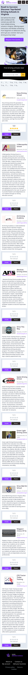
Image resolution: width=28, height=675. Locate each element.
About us (9, 662)
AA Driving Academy (21, 217)
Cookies (14, 669)
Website (16, 134)
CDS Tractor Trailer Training (21, 577)
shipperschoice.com (22, 537)
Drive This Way (20, 328)
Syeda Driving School (22, 378)
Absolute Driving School (22, 271)
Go (23, 75)
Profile (6, 134)
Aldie (4, 85)
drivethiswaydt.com (22, 333)
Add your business (19, 664)
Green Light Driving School (22, 431)
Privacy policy (10, 667)
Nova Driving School (22, 94)
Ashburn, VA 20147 (22, 274)
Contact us (18, 662)
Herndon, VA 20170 (22, 221)
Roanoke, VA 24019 (22, 332)
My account (6, 664)
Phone (6, 137)
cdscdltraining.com (22, 586)
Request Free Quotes (14, 40)
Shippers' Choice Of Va (21, 530)
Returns (20, 667)
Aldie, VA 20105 (21, 98)
